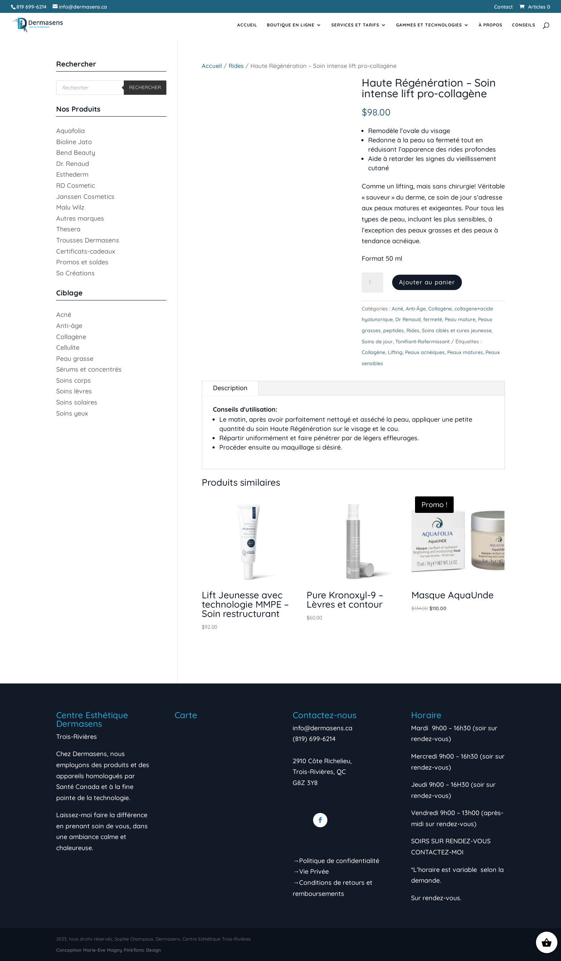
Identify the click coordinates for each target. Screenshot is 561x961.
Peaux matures (465, 352)
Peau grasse (74, 358)
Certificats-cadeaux (85, 251)
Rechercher (145, 87)
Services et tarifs (355, 25)
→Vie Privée (311, 871)
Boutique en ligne (290, 25)
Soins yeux (72, 413)
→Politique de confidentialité (336, 861)
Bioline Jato (74, 142)
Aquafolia (70, 131)
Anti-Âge (416, 308)
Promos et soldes (82, 262)
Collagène (440, 308)
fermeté (432, 319)
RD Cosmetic (75, 185)
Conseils (523, 25)
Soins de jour (377, 341)
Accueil (247, 25)
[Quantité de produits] (372, 283)
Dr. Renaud (72, 164)
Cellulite (67, 347)
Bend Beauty (75, 152)
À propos (490, 25)
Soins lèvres (74, 391)
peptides (393, 330)
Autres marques (80, 218)
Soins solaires (76, 402)
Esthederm (72, 174)
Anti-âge (69, 326)
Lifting (395, 352)
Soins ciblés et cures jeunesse (457, 330)
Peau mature (460, 319)
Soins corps (73, 380)
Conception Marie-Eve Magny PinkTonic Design (108, 950)
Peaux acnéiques (425, 352)
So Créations (75, 273)
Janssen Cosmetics (85, 196)
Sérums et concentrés (89, 369)
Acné (397, 308)
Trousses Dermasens (87, 240)
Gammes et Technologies (429, 25)
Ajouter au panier (427, 282)
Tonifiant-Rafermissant (422, 341)
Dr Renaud (408, 319)
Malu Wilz (70, 207)
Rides (236, 65)
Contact (503, 7)
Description (230, 388)
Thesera (68, 229)
